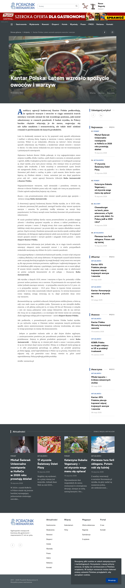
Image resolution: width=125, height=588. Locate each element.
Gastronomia (21, 24)
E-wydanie (85, 539)
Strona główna (16, 32)
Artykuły (27, 32)
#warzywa (111, 93)
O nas (102, 525)
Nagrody (85, 530)
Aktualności (99, 160)
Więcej (112, 127)
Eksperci (55, 24)
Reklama (100, 24)
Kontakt (109, 24)
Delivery (97, 204)
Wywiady (74, 24)
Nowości (45, 24)
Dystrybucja (86, 535)
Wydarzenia (34, 24)
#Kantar (93, 93)
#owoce (101, 93)
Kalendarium (68, 525)
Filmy (66, 530)
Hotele (64, 24)
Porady (96, 131)
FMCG (91, 24)
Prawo (83, 24)
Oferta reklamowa (88, 525)
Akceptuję (112, 580)
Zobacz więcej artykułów (104, 431)
